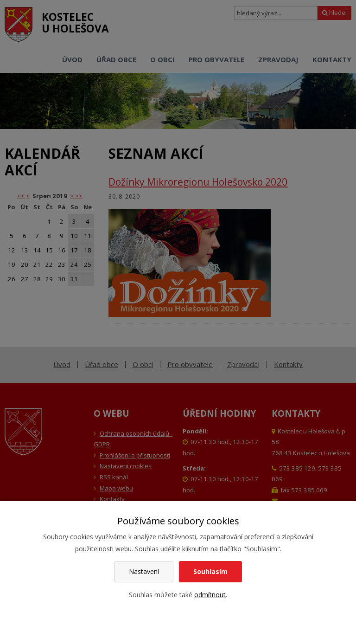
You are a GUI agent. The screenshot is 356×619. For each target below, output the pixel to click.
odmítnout (210, 594)
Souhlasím (210, 571)
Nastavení (144, 571)
